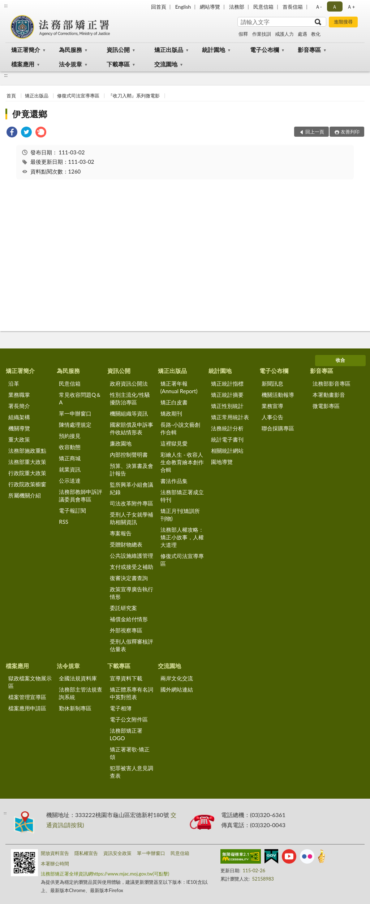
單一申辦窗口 (75, 413)
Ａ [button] (334, 7)
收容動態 (70, 447)
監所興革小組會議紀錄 (131, 488)
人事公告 (272, 417)
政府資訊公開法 (129, 383)
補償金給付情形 (129, 619)
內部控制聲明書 (129, 454)
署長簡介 (19, 406)
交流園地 (165, 64)
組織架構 (19, 417)
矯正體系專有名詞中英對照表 (131, 693)
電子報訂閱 (72, 510)
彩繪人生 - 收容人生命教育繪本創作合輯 (182, 462)
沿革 (13, 383)
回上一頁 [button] (314, 132)
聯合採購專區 (278, 428)
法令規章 (70, 64)
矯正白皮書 (174, 402)
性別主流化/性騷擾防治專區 (130, 398)
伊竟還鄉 (29, 114)
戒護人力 (284, 34)
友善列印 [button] (350, 132)
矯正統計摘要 (227, 394)
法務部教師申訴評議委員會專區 (80, 495)
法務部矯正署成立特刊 (182, 496)
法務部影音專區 (331, 383)
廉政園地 (121, 443)
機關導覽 (19, 428)
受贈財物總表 (126, 544)
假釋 (243, 34)
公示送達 (70, 480)
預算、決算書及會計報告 (131, 469)
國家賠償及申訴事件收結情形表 (131, 428)
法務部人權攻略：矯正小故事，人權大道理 (182, 537)
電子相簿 (121, 708)
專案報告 (121, 533)
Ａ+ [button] (351, 7)
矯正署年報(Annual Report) (179, 387)
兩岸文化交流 (176, 678)
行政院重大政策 (27, 473)
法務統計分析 (227, 428)
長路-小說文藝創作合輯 (180, 428)
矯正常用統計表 (230, 417)
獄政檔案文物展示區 (30, 682)
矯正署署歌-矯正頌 (130, 753)
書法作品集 (174, 481)
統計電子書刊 (227, 439)
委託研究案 (123, 608)
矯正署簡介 (25, 49)
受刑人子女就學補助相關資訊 (131, 518)
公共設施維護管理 (131, 555)
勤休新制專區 (75, 708)
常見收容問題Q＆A (80, 398)
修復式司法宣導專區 (78, 95)
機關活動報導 (278, 394)
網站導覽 (210, 7)
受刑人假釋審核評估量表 (131, 645)
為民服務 (70, 49)
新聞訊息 (272, 383)
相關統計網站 (227, 450)
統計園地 (213, 49)
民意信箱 (263, 7)
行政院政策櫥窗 (27, 484)
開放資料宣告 (55, 853)
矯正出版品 (168, 49)
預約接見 (70, 436)
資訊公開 (118, 49)
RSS (63, 521)
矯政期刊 (171, 413)
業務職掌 (19, 394)
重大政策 (19, 439)
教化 (315, 34)
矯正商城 (70, 458)
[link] (12, 133)
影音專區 (309, 49)
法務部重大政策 (27, 461)
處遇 (302, 34)
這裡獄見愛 (174, 443)
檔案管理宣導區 (27, 697)
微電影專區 (326, 406)
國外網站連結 (176, 689)
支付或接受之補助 (131, 566)
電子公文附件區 (129, 719)
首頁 (11, 95)
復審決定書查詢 (129, 578)
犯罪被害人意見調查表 (131, 772)
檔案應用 (22, 64)
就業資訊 (70, 469)
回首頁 (158, 7)
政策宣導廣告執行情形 (131, 593)
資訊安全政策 (117, 853)
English (183, 7)
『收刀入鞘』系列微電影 (134, 95)
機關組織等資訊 (129, 413)
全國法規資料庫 (78, 678)
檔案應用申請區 (27, 708)
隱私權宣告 (86, 853)
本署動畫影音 (329, 394)
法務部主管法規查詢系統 (80, 693)
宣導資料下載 (126, 678)
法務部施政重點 (27, 450)
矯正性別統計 (227, 406)
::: (6, 5)
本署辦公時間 (55, 863)
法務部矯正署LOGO (126, 734)
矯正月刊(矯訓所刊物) (180, 515)
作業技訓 (261, 34)
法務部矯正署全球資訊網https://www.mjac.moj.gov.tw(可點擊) (105, 874)
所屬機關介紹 (24, 495)
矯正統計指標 (227, 383)
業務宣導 (272, 406)
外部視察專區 (126, 630)
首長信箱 (293, 7)
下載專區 (118, 64)
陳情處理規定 (75, 424)
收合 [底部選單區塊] (340, 360)
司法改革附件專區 (131, 503)
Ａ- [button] (318, 7)
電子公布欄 (264, 49)
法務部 (236, 7)
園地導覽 (222, 461)
